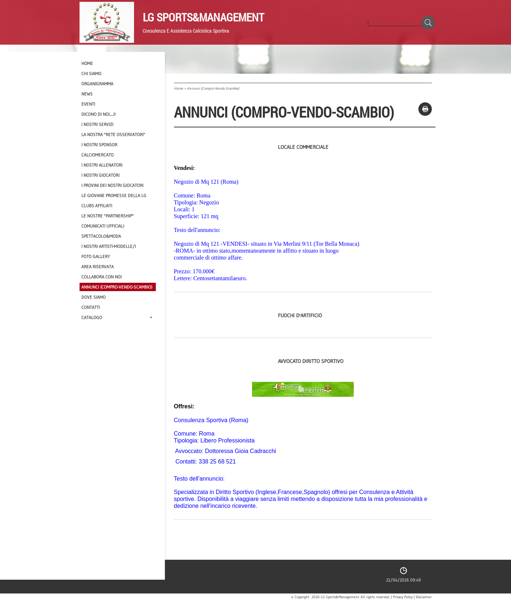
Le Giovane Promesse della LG (113, 195)
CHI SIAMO (91, 73)
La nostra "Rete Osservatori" (113, 134)
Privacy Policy (403, 597)
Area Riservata (97, 266)
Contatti (90, 307)
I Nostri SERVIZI (97, 124)
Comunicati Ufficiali (102, 226)
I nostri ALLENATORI (101, 165)
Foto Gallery (95, 256)
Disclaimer (424, 597)
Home (178, 88)
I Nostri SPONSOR (99, 144)
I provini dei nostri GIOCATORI (112, 185)
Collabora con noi (101, 276)
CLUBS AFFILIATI (96, 205)
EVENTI (88, 104)
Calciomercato (97, 155)
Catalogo (116, 317)
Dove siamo (93, 297)
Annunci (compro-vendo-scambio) (116, 287)
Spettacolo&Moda (101, 236)
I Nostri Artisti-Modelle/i (108, 246)
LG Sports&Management (203, 17)
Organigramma (97, 83)
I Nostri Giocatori (100, 175)
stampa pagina (425, 109)
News (87, 94)
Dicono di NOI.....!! (98, 114)
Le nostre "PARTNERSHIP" (107, 216)
